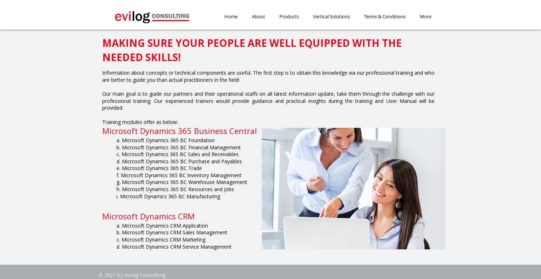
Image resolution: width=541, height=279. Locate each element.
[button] (289, 17)
